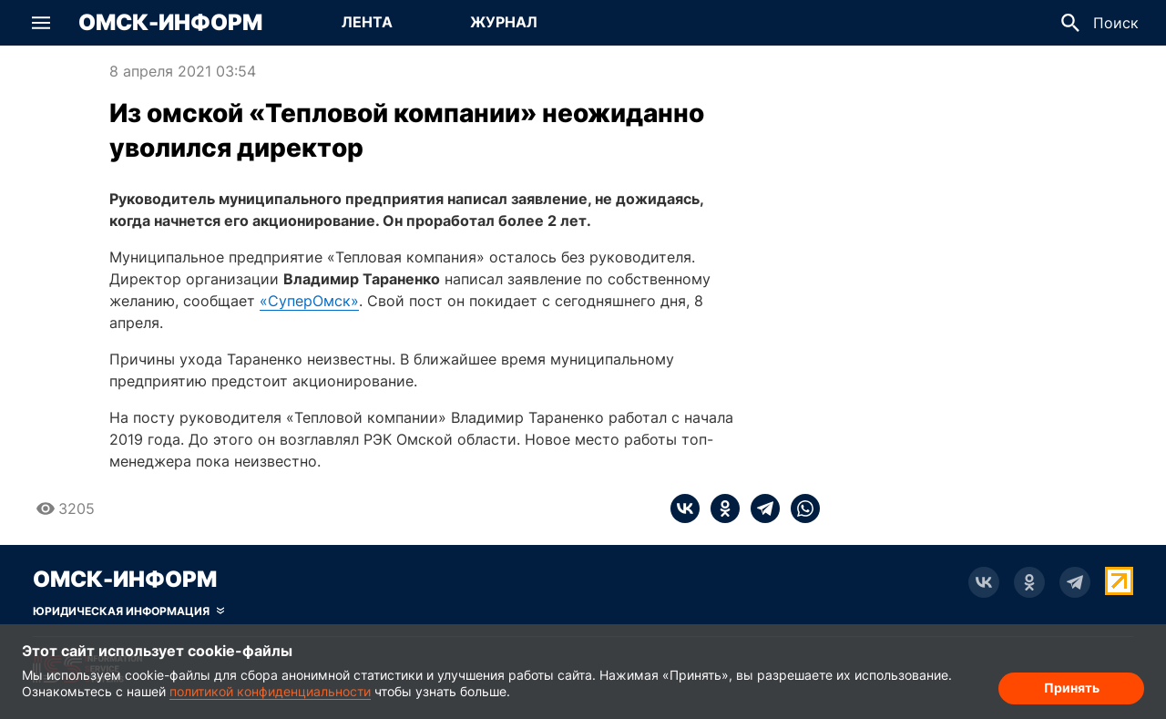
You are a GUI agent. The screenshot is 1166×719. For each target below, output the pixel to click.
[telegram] (760, 508)
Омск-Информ (170, 23)
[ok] (720, 508)
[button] (41, 23)
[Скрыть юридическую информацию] (128, 611)
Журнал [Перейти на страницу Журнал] (503, 22)
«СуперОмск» (309, 301)
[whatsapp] (800, 508)
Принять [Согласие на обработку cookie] (1072, 687)
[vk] (685, 508)
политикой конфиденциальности (270, 691)
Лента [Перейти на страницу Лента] (367, 22)
